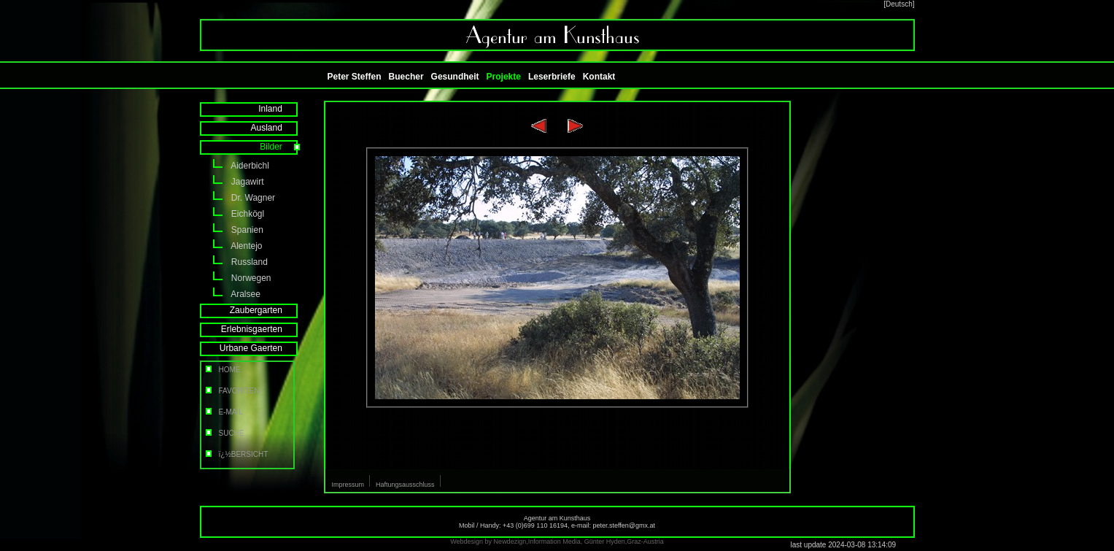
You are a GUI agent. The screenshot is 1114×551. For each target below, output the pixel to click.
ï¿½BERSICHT (236, 454)
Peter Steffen (355, 77)
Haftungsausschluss (405, 484)
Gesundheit (455, 77)
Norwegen (235, 278)
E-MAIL (223, 412)
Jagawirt (232, 182)
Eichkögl (232, 214)
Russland (234, 262)
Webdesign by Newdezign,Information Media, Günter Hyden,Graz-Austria (556, 541)
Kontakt (599, 77)
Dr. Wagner (238, 198)
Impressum (348, 484)
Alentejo (231, 246)
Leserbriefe (552, 77)
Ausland (275, 128)
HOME (222, 370)
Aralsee (230, 294)
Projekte (504, 77)
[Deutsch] (898, 4)
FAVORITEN (232, 391)
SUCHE (224, 433)
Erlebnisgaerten (261, 329)
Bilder (280, 147)
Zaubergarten (266, 310)
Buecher (406, 77)
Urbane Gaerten (261, 348)
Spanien (231, 230)
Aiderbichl (234, 166)
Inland (279, 109)
